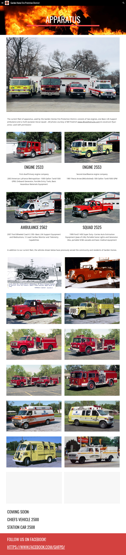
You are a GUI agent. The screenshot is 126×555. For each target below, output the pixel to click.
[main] (63, 20)
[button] (2, 3)
